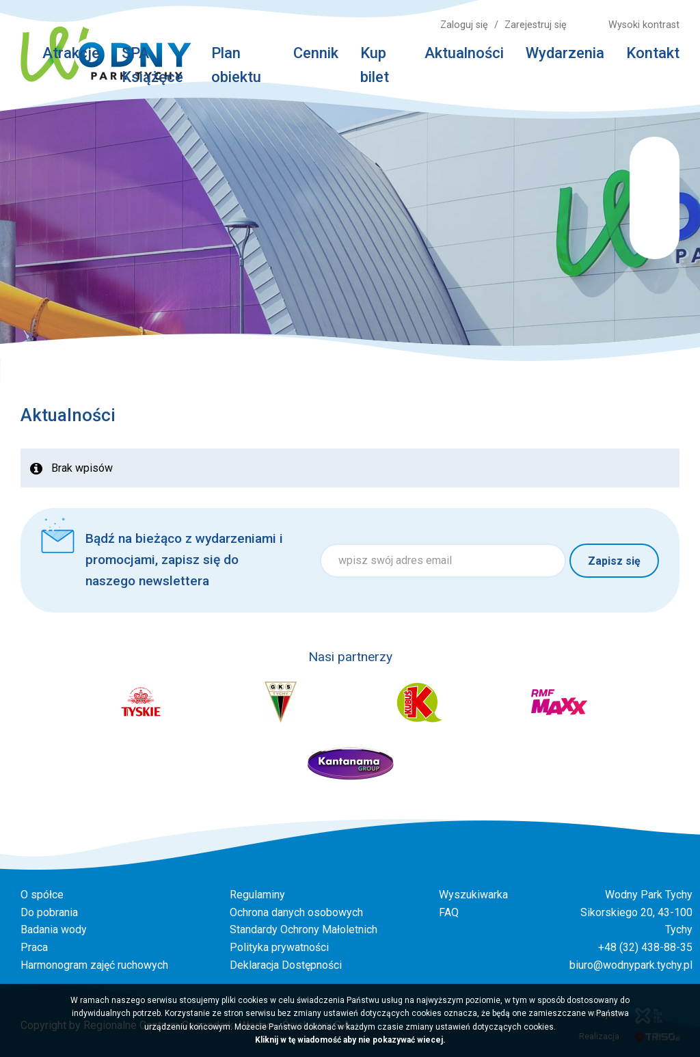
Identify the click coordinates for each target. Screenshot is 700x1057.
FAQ (449, 912)
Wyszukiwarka (473, 894)
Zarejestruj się (535, 25)
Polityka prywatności (279, 947)
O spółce (42, 894)
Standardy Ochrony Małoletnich (303, 929)
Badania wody (54, 929)
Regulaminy (257, 894)
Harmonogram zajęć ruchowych (94, 965)
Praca (34, 947)
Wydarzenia (565, 53)
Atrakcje (71, 53)
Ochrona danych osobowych (296, 912)
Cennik (315, 53)
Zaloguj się (464, 25)
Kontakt (652, 53)
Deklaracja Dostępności (286, 965)
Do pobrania (49, 912)
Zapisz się (614, 560)
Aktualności (464, 53)
